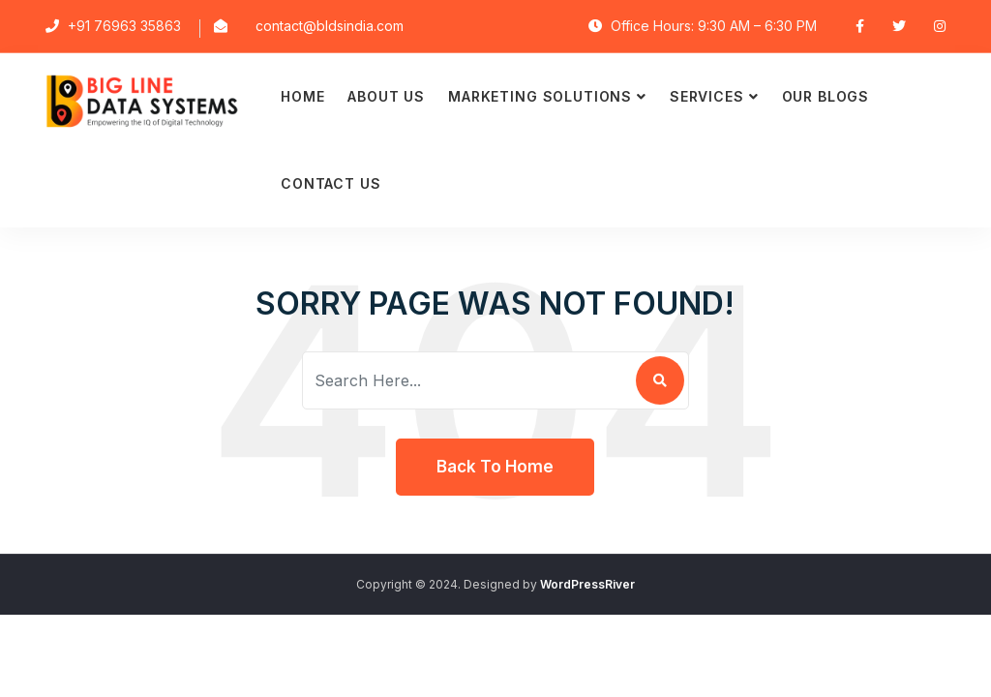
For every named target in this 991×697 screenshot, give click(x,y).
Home (302, 96)
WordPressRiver (587, 584)
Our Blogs (826, 96)
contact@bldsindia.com (329, 25)
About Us (386, 96)
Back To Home (495, 466)
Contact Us (330, 183)
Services (707, 96)
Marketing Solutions (540, 96)
